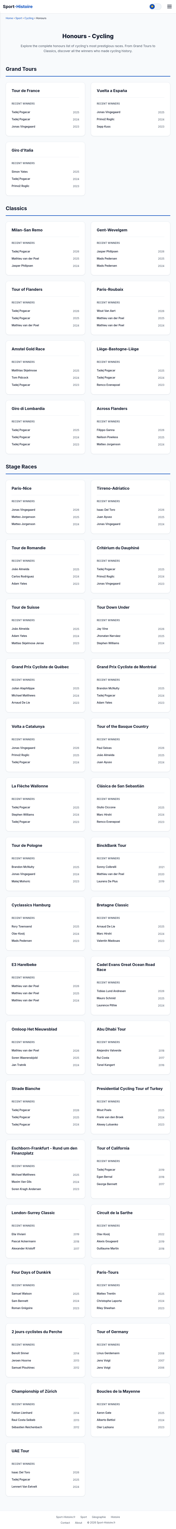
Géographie (99, 1516)
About (78, 1522)
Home (9, 18)
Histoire (115, 1516)
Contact (65, 1522)
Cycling (29, 18)
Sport (18, 6)
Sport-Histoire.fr (65, 1516)
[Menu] (169, 6)
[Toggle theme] (155, 6)
